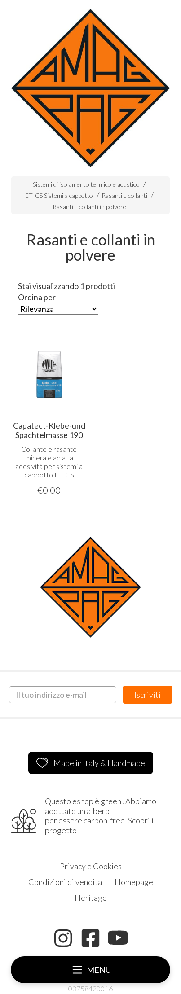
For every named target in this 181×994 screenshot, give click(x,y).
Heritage (91, 897)
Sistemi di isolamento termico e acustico (86, 184)
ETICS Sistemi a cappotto (59, 195)
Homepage (134, 882)
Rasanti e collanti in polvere (89, 206)
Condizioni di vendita (65, 882)
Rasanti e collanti (124, 195)
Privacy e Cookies (91, 866)
